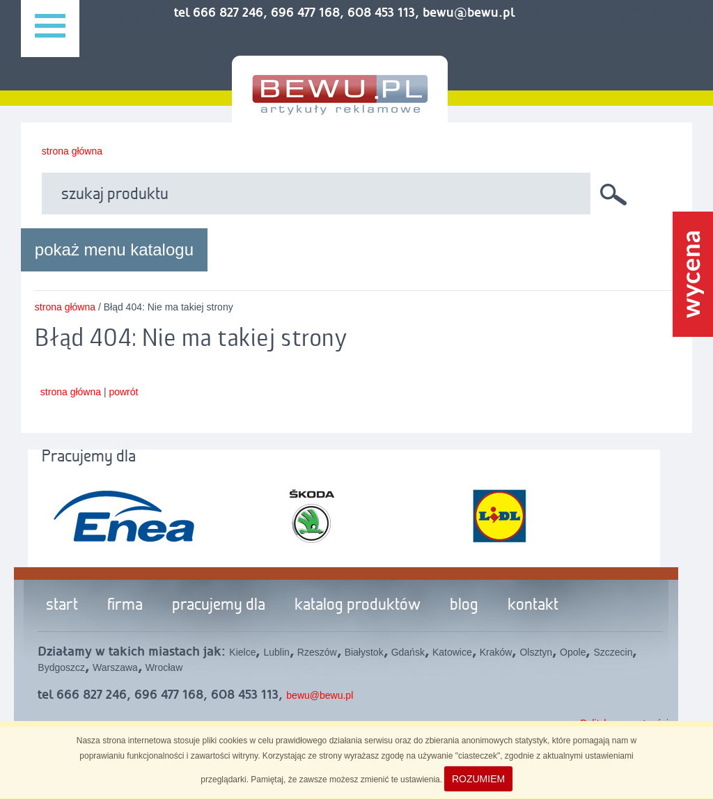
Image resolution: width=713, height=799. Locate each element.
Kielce (242, 652)
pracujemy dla (218, 605)
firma (125, 605)
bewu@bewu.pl (319, 695)
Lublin (276, 652)
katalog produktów (358, 605)
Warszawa (115, 667)
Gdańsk (408, 652)
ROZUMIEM (478, 778)
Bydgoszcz (61, 667)
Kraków (496, 652)
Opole (573, 652)
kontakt (533, 605)
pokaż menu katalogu (114, 249)
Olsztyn (535, 652)
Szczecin (612, 652)
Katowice (452, 652)
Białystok (364, 652)
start (62, 605)
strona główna (72, 151)
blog (464, 605)
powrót (123, 391)
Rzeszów (317, 652)
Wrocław (164, 667)
